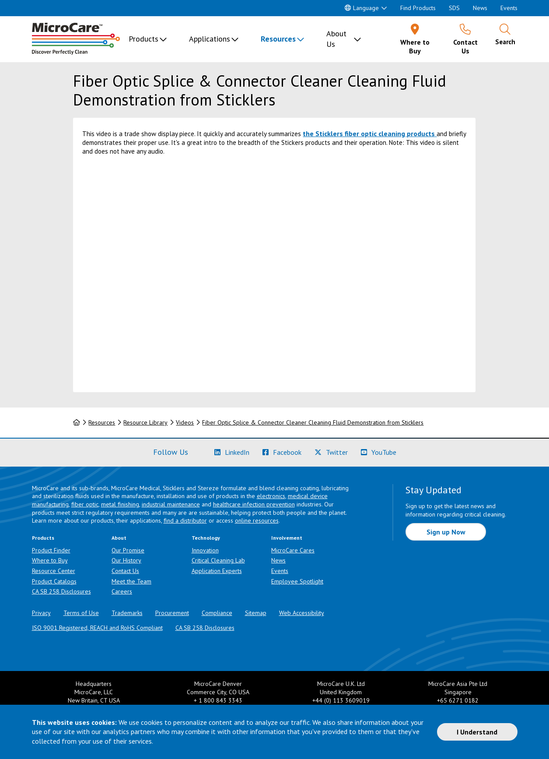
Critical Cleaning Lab (218, 560)
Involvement (286, 537)
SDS (454, 8)
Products (143, 39)
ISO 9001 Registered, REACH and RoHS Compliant (97, 628)
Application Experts (217, 571)
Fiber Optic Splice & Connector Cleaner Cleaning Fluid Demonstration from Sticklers (312, 422)
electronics (271, 496)
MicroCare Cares (293, 550)
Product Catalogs (54, 581)
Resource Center (53, 571)
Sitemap (255, 613)
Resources (278, 39)
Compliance (217, 613)
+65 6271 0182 (458, 700)
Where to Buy (50, 560)
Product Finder (51, 550)
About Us (336, 38)
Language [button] (362, 8)
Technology (206, 537)
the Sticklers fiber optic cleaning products (369, 133)
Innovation (205, 550)
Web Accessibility (301, 613)
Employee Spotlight (297, 581)
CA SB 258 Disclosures (61, 591)
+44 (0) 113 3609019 (341, 700)
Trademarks (127, 613)
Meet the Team (131, 581)
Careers (122, 591)
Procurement (172, 613)
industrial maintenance (171, 504)
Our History (126, 560)
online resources (257, 520)
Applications (209, 39)
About (119, 537)
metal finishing (120, 504)
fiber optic (84, 504)
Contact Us (125, 571)
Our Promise (128, 550)
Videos (185, 422)
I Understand (477, 731)
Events (509, 8)
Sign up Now (446, 531)
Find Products (418, 8)
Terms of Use (81, 613)
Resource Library (145, 422)
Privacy (41, 613)
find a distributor (185, 520)
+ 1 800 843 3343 (218, 700)
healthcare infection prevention (254, 504)
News (480, 8)
